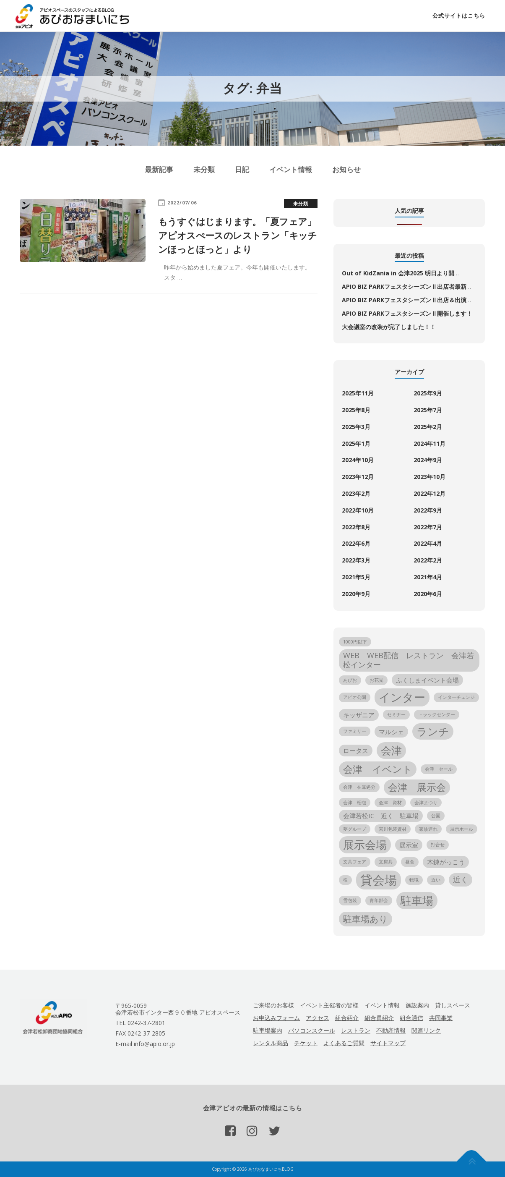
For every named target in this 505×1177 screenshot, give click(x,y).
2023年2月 (356, 493)
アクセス (317, 1018)
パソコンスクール (311, 1030)
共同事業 (441, 1018)
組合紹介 (347, 1018)
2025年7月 (428, 410)
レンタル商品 (270, 1043)
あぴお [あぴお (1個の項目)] (350, 680)
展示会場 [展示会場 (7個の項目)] (365, 844)
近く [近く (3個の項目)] (460, 879)
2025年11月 (358, 393)
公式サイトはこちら (458, 16)
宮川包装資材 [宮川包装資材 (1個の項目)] (392, 829)
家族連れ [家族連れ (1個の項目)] (428, 829)
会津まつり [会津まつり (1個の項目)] (425, 803)
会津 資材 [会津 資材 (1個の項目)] (390, 803)
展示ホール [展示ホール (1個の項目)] (461, 829)
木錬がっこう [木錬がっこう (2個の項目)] (446, 862)
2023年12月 (358, 477)
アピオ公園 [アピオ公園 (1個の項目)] (354, 697)
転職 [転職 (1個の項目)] (414, 880)
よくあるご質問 (343, 1043)
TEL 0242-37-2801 (140, 1023)
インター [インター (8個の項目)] (402, 697)
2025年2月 (428, 427)
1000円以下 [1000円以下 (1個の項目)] (355, 642)
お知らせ (346, 169)
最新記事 (159, 169)
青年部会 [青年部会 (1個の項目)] (379, 900)
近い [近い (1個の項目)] (435, 880)
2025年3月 (356, 427)
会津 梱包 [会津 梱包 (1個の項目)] (354, 803)
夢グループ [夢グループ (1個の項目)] (354, 829)
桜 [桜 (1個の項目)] (345, 880)
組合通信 (411, 1018)
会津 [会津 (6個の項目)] (391, 750)
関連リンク (426, 1030)
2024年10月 (358, 460)
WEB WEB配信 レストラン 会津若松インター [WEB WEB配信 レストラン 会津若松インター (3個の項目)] (408, 660)
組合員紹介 (379, 1018)
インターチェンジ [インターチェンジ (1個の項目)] (456, 697)
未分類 (204, 169)
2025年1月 (356, 443)
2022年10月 (358, 510)
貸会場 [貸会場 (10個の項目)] (378, 879)
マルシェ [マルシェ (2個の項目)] (391, 731)
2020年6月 (428, 594)
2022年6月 (356, 543)
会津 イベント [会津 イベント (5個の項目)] (377, 769)
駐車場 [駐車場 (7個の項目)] (417, 900)
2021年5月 (356, 577)
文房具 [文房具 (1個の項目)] (386, 862)
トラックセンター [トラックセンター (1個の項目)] (436, 714)
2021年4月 (428, 577)
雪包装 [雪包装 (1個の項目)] (350, 900)
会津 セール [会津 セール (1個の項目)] (439, 769)
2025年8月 (356, 410)
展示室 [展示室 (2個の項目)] (408, 845)
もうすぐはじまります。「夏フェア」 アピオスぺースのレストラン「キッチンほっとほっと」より (259, 235)
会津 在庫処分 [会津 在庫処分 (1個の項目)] (359, 787)
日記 (242, 169)
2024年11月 (429, 443)
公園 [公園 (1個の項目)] (435, 816)
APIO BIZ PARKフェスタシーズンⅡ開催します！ (407, 313)
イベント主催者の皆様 (329, 1005)
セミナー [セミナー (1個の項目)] (396, 714)
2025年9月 (428, 393)
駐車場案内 (267, 1030)
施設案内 (417, 1005)
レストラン (355, 1030)
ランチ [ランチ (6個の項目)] (432, 731)
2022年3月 (356, 560)
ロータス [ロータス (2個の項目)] (355, 750)
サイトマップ (388, 1043)
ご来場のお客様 (273, 1005)
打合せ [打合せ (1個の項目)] (438, 844)
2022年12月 (429, 493)
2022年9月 (428, 510)
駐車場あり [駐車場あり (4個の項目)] (365, 919)
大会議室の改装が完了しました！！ (389, 327)
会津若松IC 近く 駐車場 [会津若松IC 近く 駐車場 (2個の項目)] (381, 815)
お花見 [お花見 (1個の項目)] (376, 680)
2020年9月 (356, 594)
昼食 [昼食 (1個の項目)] (409, 862)
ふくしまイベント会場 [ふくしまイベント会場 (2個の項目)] (427, 680)
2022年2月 (428, 560)
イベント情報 (290, 169)
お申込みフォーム (276, 1018)
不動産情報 (391, 1030)
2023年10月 (429, 477)
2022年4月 (428, 543)
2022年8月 (356, 527)
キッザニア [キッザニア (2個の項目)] (359, 715)
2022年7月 (428, 527)
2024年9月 (428, 460)
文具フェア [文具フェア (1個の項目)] (354, 862)
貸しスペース (452, 1005)
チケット (306, 1043)
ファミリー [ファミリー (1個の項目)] (354, 731)
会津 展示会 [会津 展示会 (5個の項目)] (417, 787)
